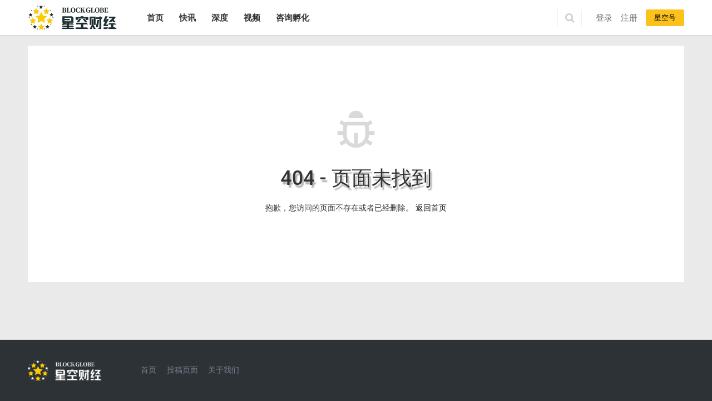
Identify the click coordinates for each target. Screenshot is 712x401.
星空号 (665, 17)
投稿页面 (182, 369)
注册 (629, 18)
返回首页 (431, 207)
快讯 (187, 18)
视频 (252, 18)
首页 (155, 18)
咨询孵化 (292, 18)
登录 (604, 18)
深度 (219, 18)
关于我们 (223, 369)
